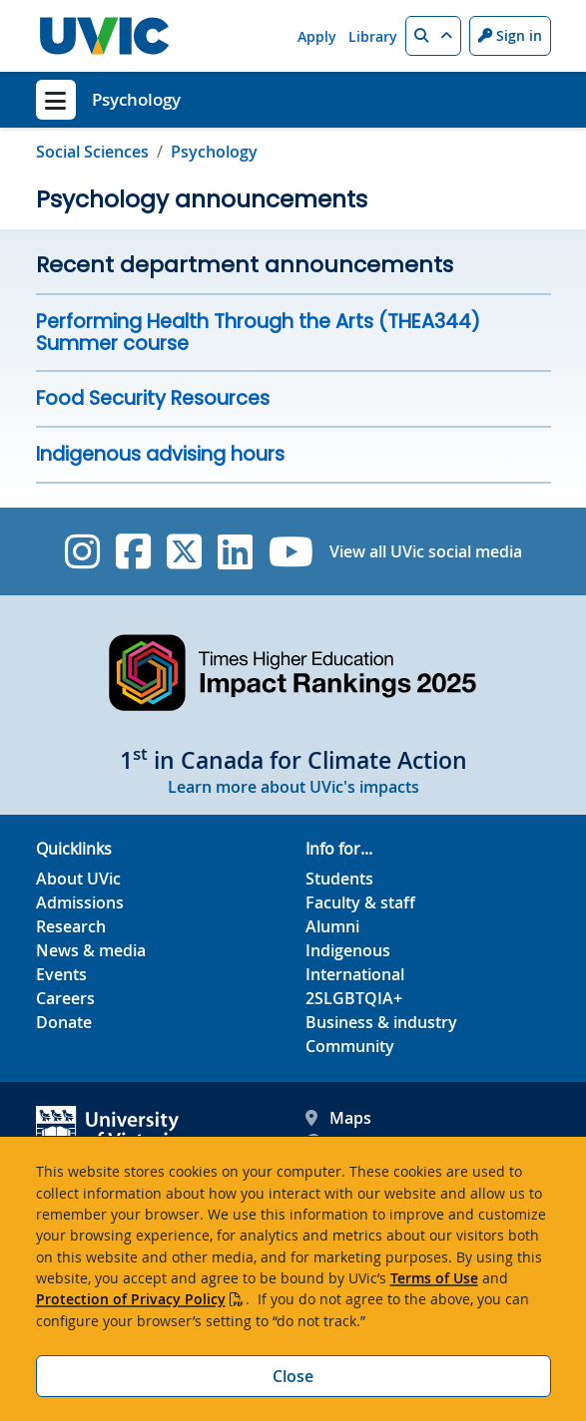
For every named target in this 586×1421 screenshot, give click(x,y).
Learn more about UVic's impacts (293, 787)
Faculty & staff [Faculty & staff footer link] (360, 902)
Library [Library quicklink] (372, 36)
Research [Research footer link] (71, 926)
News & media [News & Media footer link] (91, 950)
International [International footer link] (354, 974)
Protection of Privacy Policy (131, 1298)
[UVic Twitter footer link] (184, 551)
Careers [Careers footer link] (65, 998)
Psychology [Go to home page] (214, 152)
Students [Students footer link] (339, 878)
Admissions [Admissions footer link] (80, 902)
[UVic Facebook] (133, 551)
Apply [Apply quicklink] (316, 36)
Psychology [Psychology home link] (136, 99)
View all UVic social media (425, 551)
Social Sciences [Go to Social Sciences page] (92, 152)
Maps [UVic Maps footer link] (338, 1118)
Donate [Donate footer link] (64, 1022)
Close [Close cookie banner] (293, 1376)
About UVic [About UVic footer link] (78, 878)
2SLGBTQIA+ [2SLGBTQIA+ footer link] (353, 998)
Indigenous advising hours (160, 454)
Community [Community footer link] (349, 1046)
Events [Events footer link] (61, 974)
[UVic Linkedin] (235, 551)
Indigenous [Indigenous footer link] (347, 950)
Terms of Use (434, 1277)
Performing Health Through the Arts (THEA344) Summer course (258, 332)
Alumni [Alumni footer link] (332, 926)
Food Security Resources (153, 398)
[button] (433, 36)
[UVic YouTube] (291, 551)
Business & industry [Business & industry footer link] (381, 1022)
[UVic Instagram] (82, 551)
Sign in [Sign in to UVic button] (510, 35)
